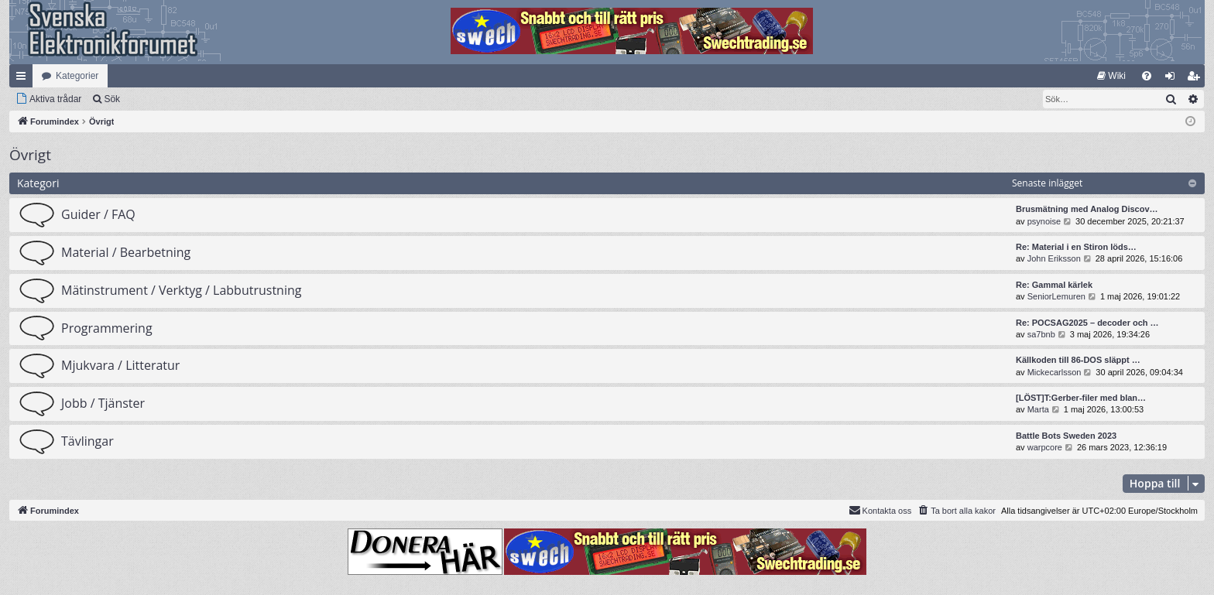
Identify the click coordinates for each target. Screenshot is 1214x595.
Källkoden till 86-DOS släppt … (1078, 359)
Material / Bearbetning (125, 252)
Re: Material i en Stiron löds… (1076, 246)
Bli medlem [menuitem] (1196, 78)
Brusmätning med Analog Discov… (1087, 209)
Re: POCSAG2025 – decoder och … (1087, 322)
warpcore (1044, 447)
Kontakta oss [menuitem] (880, 509)
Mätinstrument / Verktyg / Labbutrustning (181, 290)
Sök (112, 99)
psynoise (1044, 221)
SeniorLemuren (1056, 296)
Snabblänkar (24, 78)
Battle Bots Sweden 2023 (1066, 435)
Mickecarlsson (1054, 372)
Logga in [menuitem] (1173, 78)
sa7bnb (1041, 334)
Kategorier (77, 75)
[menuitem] (1111, 75)
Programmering (107, 328)
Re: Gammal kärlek (1054, 284)
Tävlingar (87, 441)
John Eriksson (1054, 258)
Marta (1038, 409)
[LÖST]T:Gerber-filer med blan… (1081, 397)
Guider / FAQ (98, 214)
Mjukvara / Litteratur (120, 365)
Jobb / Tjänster (103, 403)
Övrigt (30, 155)
